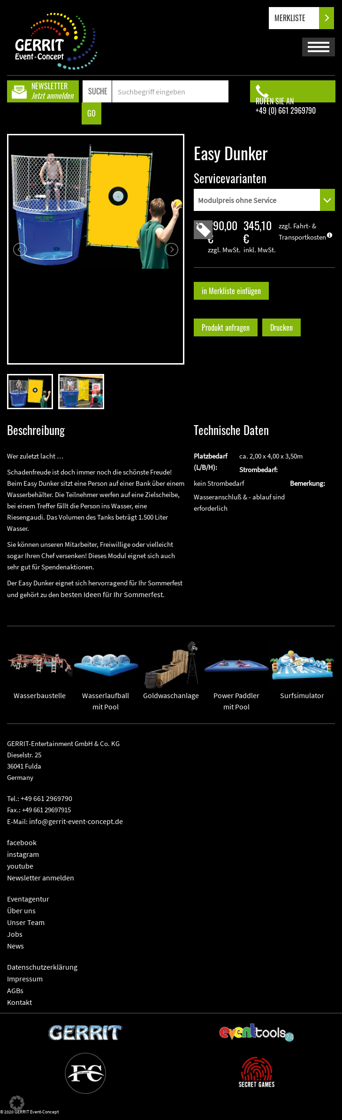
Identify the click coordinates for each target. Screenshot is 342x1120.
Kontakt (19, 1002)
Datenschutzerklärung (42, 967)
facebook (22, 842)
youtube (20, 866)
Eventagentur (28, 898)
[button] (17, 1103)
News (15, 945)
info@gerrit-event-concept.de (76, 821)
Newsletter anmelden (40, 877)
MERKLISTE (297, 18)
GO (91, 113)
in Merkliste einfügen (231, 290)
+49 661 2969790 (46, 798)
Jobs (15, 934)
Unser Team (26, 922)
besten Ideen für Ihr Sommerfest (112, 594)
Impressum (25, 978)
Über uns (21, 910)
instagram (23, 854)
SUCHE (97, 91)
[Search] (170, 91)
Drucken (281, 327)
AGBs (15, 990)
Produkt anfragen (226, 327)
